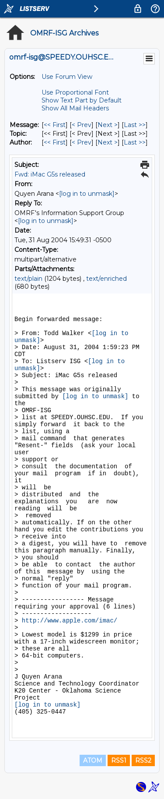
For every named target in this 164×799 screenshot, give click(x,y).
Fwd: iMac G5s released (49, 174)
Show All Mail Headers (75, 108)
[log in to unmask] (87, 194)
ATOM (92, 760)
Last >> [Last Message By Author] (135, 142)
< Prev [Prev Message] (81, 125)
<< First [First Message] (55, 125)
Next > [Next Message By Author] (108, 142)
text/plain (28, 279)
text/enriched (106, 279)
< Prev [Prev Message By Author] (81, 142)
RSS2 (143, 760)
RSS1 (118, 760)
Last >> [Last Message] (135, 125)
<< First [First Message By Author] (55, 142)
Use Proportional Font (75, 92)
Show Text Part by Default (82, 100)
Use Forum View (67, 77)
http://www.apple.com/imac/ (69, 620)
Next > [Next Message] (108, 125)
